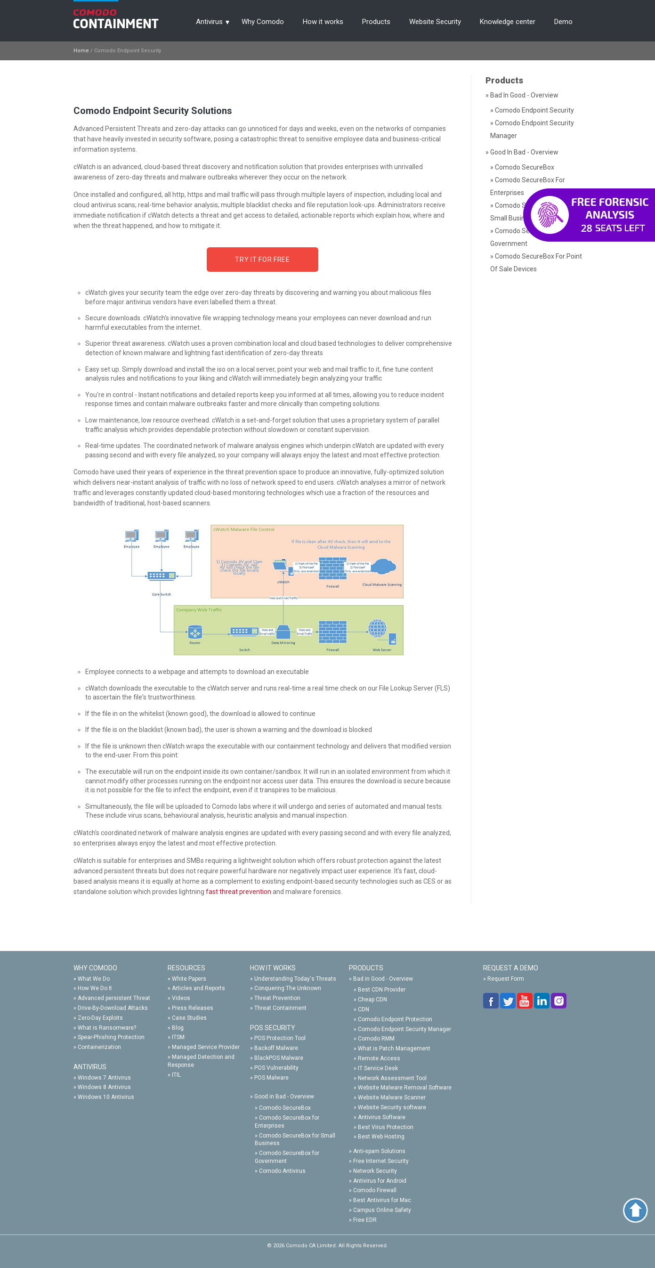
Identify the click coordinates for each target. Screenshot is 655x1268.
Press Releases (192, 1008)
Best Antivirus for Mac (382, 1200)
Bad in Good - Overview (383, 978)
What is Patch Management (394, 1048)
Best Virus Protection (385, 1127)
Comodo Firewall (374, 1190)
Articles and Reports (198, 988)
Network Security (375, 1171)
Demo (563, 21)
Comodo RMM (376, 1038)
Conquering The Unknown (287, 988)
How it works (323, 21)
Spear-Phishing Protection (111, 1037)
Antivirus (209, 21)
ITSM (178, 1037)
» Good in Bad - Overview (521, 152)
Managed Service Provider (206, 1047)
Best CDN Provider (381, 989)
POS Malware (271, 1077)
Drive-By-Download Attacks (113, 1008)
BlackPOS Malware (278, 1058)
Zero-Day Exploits (100, 1018)
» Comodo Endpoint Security (532, 110)
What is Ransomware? (107, 1027)
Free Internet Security (381, 1161)
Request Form (505, 978)
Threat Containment (280, 1008)
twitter (508, 1000)
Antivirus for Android (379, 1181)
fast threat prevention (238, 891)
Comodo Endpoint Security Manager (404, 1029)
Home (81, 51)
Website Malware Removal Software (405, 1087)
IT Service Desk (378, 1068)
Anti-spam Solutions (379, 1151)
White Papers (189, 978)
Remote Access (379, 1058)
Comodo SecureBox (285, 1108)
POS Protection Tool (280, 1038)
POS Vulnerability (276, 1068)
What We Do (94, 978)
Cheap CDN (372, 999)
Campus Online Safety (382, 1210)
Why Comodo (263, 21)
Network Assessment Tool (392, 1078)
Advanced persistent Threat (114, 998)
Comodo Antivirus (282, 1171)
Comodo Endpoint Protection (395, 1019)
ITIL (176, 1075)
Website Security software (392, 1107)
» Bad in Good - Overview (521, 95)
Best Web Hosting (381, 1136)
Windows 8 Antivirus (104, 1087)
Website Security (435, 21)
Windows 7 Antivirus (104, 1077)
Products (376, 21)
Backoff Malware (276, 1048)
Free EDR (365, 1220)
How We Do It (95, 988)
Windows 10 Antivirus (106, 1097)
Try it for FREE (262, 259)
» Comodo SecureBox (522, 167)
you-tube (525, 1000)
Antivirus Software (381, 1117)
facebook (491, 1000)
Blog (178, 1027)
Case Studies (189, 1018)
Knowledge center (507, 21)
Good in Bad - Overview (284, 1096)
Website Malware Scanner (392, 1097)
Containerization (99, 1047)
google (559, 1000)
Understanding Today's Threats (295, 978)
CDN (363, 1009)
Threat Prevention (277, 998)
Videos (181, 998)
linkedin (542, 1000)
